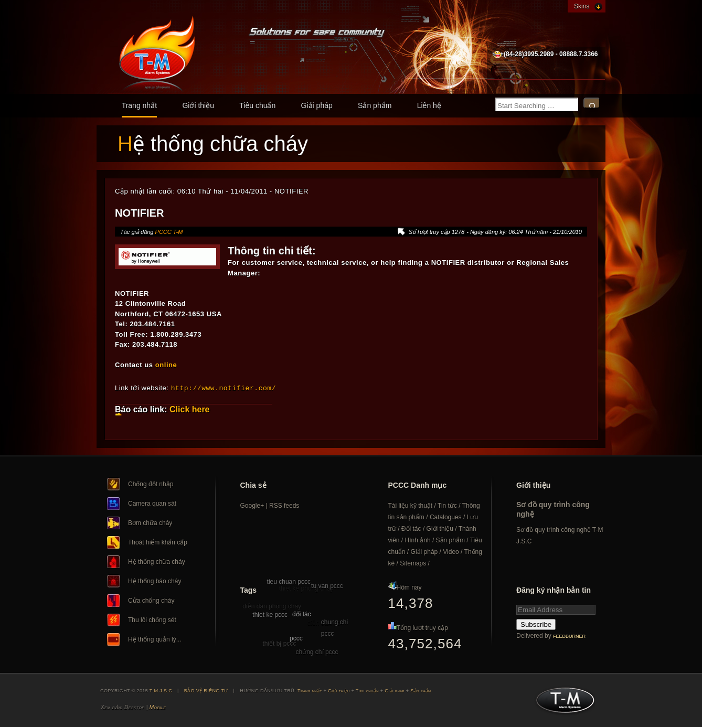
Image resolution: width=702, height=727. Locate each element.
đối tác (301, 613)
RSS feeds (284, 505)
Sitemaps (413, 562)
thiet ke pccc (270, 614)
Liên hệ (429, 105)
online (166, 365)
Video (451, 551)
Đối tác (411, 528)
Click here (189, 408)
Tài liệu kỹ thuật (410, 505)
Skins (581, 6)
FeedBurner (569, 635)
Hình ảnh (418, 539)
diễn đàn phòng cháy (271, 606)
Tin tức (447, 505)
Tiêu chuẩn (257, 105)
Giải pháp (317, 105)
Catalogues (446, 516)
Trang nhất (139, 105)
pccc (296, 638)
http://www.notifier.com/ (223, 387)
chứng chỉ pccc (317, 651)
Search (591, 103)
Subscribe (535, 624)
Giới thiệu (198, 105)
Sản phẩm (374, 105)
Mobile (158, 707)
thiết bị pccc (279, 643)
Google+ (252, 505)
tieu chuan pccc (289, 581)
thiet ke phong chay (306, 588)
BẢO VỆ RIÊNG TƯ (206, 690)
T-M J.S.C (562, 703)
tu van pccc (327, 585)
